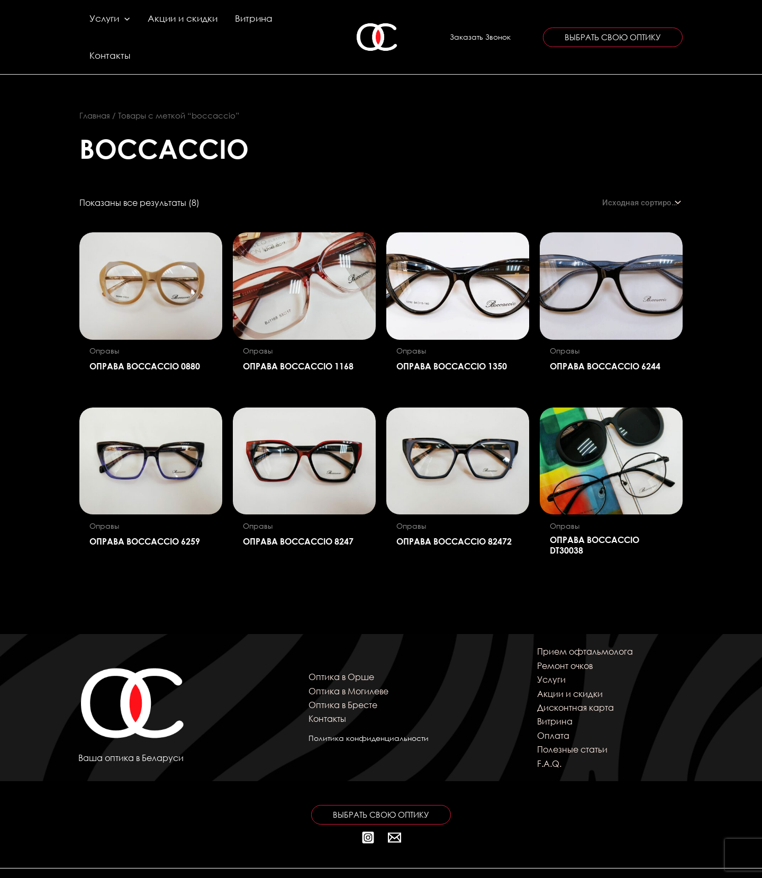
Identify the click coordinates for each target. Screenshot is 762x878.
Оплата (553, 707)
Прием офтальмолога (585, 623)
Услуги (108, 23)
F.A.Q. (549, 735)
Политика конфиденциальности (369, 710)
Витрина (238, 23)
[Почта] (394, 810)
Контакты (288, 23)
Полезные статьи (572, 721)
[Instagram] (368, 810)
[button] (480, 23)
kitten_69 (576, 859)
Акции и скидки (174, 23)
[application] (123, 23)
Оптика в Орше (341, 649)
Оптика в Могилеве (348, 662)
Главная (94, 88)
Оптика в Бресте (343, 677)
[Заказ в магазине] (640, 175)
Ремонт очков (565, 638)
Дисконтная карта (575, 679)
